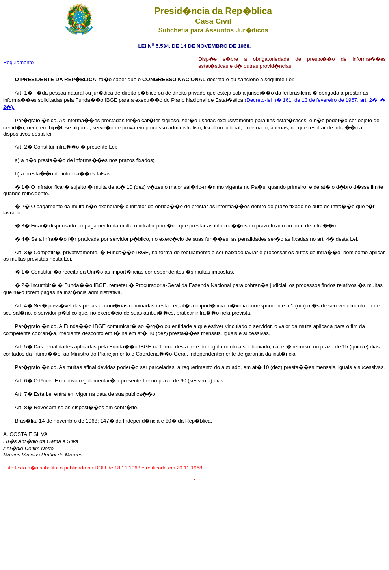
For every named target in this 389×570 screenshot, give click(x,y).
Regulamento (18, 62)
